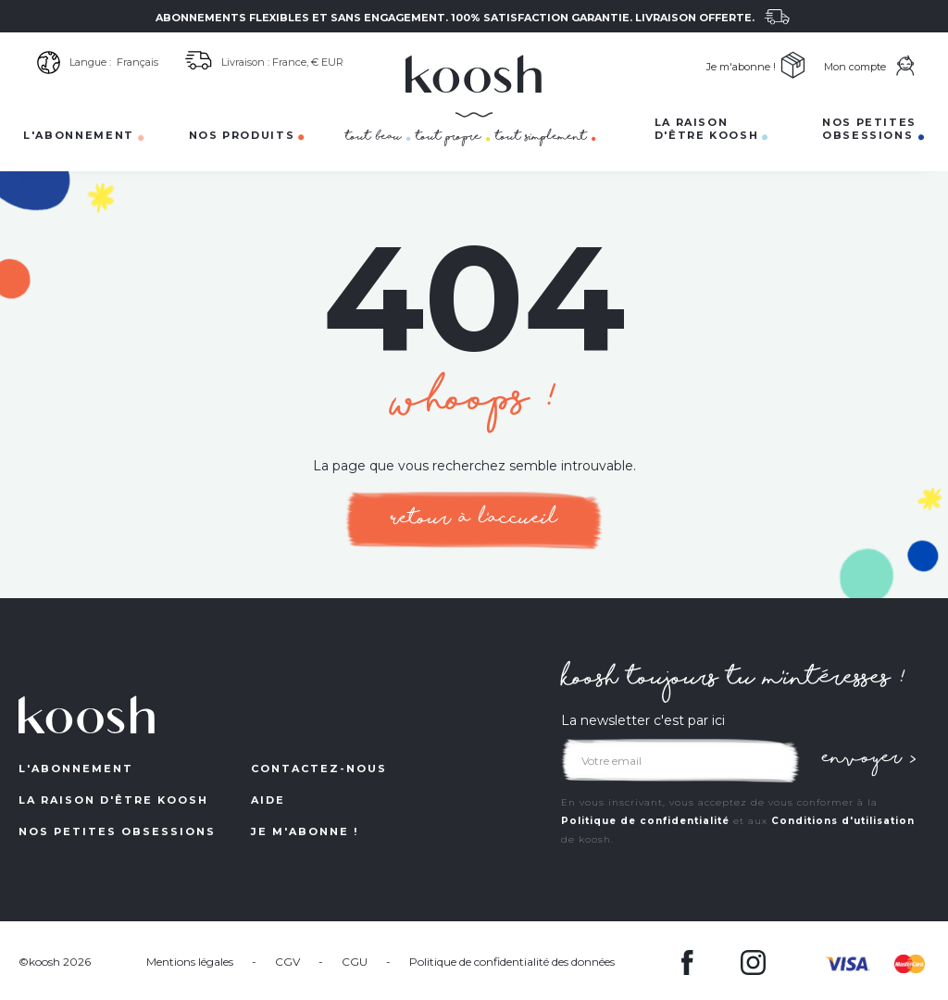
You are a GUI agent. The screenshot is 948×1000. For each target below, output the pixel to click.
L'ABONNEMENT (76, 768)
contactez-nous (319, 768)
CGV (287, 962)
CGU (355, 962)
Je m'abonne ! (304, 831)
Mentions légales (189, 962)
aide (268, 800)
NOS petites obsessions (117, 831)
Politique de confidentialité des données (512, 962)
